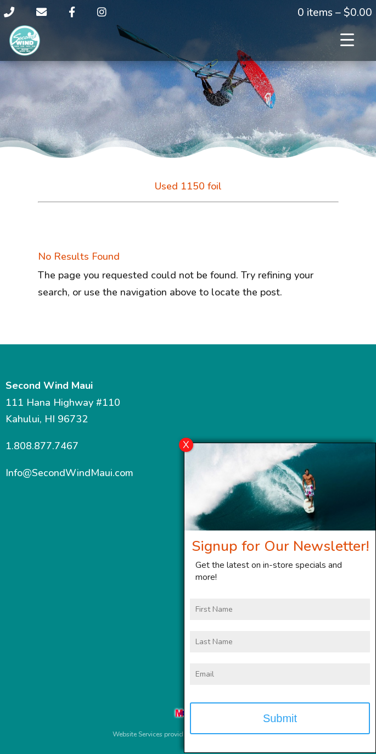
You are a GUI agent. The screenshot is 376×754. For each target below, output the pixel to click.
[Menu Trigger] (347, 40)
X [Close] (186, 449)
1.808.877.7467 (41, 446)
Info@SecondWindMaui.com (69, 472)
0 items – (335, 12)
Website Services (137, 734)
